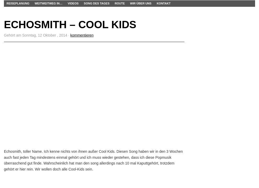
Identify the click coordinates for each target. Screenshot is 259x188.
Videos (73, 3)
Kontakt (164, 3)
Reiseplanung (18, 3)
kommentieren (82, 35)
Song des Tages (96, 3)
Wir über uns (140, 3)
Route (120, 3)
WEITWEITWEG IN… (48, 3)
